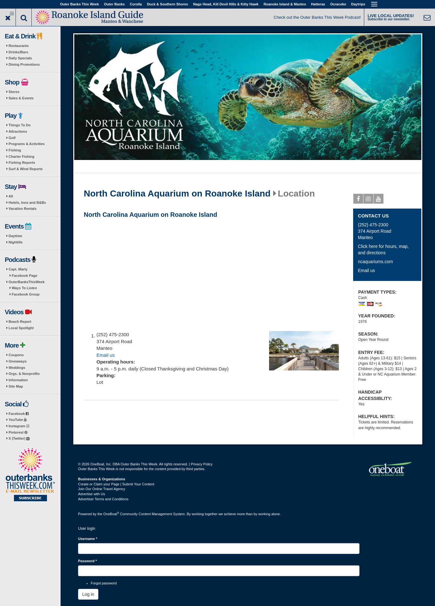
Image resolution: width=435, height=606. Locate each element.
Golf (12, 138)
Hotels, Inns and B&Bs (27, 202)
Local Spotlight (21, 328)
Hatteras (318, 4)
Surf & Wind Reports (26, 169)
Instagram (19, 426)
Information (18, 380)
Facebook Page (24, 275)
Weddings (17, 368)
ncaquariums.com (375, 261)
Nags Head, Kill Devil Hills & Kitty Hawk (226, 4)
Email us (105, 355)
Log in (88, 594)
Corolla (136, 4)
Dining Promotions (24, 64)
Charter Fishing (21, 156)
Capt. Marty (18, 269)
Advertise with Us (91, 494)
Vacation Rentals (22, 208)
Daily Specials (20, 58)
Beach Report (20, 321)
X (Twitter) (19, 438)
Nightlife (16, 242)
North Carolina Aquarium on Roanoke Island (177, 193)
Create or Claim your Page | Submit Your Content (116, 484)
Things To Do (19, 125)
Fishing (15, 150)
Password (87, 561)
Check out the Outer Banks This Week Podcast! (317, 17)
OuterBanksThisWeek (27, 282)
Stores (14, 92)
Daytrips (358, 4)
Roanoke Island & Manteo (285, 4)
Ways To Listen (24, 288)
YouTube (18, 420)
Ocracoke (338, 4)
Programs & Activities (27, 144)
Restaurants (19, 46)
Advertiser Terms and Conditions (103, 499)
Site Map (16, 386)
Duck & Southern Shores (167, 4)
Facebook (19, 414)
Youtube (379, 200)
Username (87, 539)
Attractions (18, 131)
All (11, 196)
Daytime (15, 236)
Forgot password (104, 583)
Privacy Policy (201, 464)
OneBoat (111, 514)
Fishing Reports (22, 162)
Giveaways (18, 361)
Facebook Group (25, 294)
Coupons (16, 355)
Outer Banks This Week (79, 4)
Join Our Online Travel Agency (101, 489)
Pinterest (18, 432)
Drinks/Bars (18, 52)
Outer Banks (114, 4)
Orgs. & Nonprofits (24, 374)
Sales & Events (21, 98)
